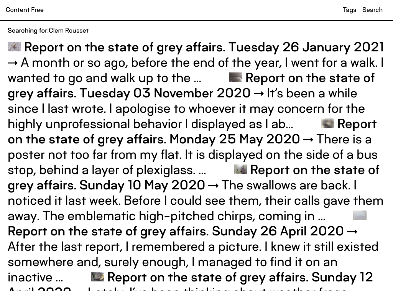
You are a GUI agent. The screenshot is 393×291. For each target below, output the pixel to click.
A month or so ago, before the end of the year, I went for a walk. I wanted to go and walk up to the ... (196, 62)
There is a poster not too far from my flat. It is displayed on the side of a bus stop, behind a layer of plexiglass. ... (193, 146)
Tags (349, 9)
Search (372, 9)
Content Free (25, 9)
